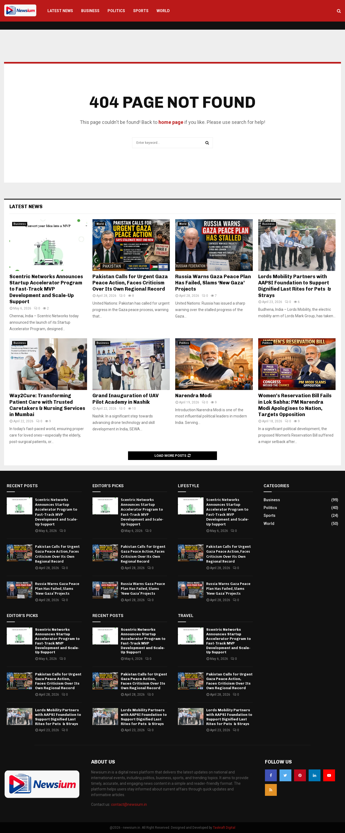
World (163, 11)
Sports (141, 11)
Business (90, 11)
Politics (116, 11)
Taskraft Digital (224, 827)
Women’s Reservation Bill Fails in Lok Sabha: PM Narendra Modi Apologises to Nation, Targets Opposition (295, 405)
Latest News (60, 11)
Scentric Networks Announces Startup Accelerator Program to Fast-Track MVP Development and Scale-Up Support (46, 289)
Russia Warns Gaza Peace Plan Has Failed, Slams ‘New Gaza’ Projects (213, 283)
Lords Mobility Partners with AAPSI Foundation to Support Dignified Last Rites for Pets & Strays (294, 286)
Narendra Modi (193, 396)
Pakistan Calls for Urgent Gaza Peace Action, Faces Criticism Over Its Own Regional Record (130, 283)
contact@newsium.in (129, 804)
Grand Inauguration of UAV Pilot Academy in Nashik (125, 399)
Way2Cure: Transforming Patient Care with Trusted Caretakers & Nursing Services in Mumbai (47, 405)
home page (170, 122)
